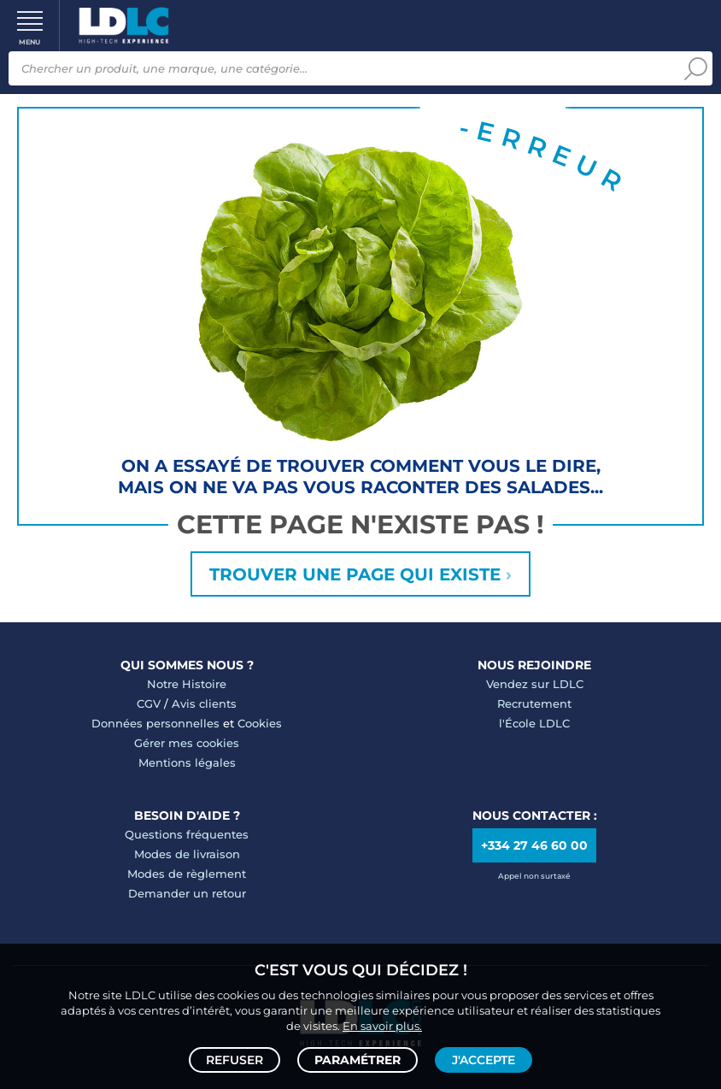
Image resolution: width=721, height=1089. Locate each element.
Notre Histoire (186, 684)
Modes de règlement (186, 873)
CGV (149, 703)
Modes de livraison (187, 854)
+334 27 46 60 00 (534, 845)
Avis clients (204, 703)
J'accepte (483, 1060)
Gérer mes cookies (186, 743)
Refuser (234, 1060)
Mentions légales (187, 762)
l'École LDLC (534, 723)
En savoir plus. (382, 1026)
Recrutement (534, 703)
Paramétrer (357, 1060)
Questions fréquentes (187, 834)
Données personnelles (155, 723)
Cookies (259, 723)
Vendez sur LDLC (534, 684)
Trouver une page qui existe (360, 574)
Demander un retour (187, 893)
